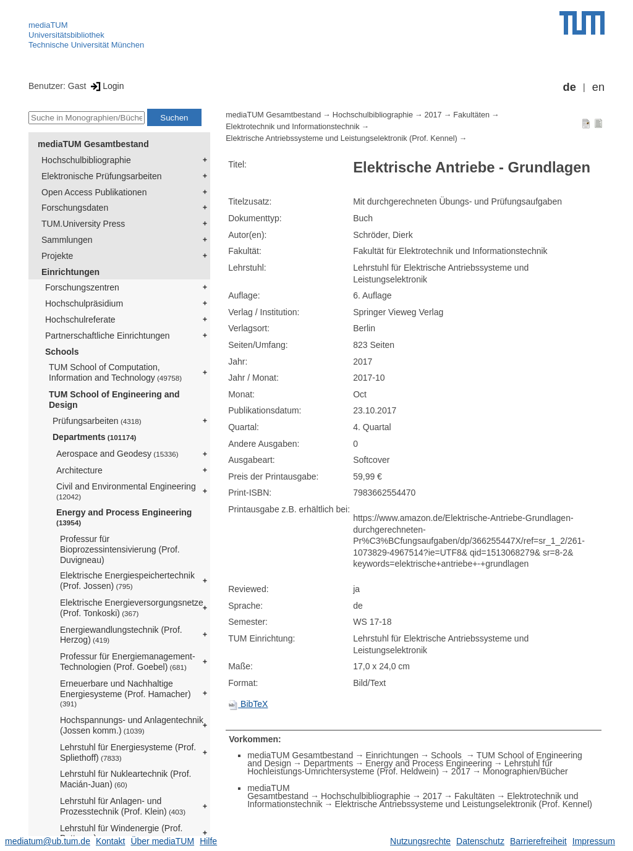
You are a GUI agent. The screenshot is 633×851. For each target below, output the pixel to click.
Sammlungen (67, 240)
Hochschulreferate (80, 319)
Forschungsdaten (74, 208)
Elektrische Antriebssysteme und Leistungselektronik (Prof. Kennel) (341, 138)
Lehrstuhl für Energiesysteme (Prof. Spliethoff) (128, 752)
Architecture (79, 470)
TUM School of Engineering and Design (114, 399)
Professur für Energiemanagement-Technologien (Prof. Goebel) (127, 661)
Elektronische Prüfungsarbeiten (101, 176)
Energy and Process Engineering (124, 517)
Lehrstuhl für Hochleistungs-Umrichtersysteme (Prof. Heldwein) (400, 767)
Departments (95, 437)
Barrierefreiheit (538, 841)
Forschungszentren (82, 287)
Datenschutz (480, 841)
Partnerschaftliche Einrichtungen (107, 336)
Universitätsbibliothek (66, 35)
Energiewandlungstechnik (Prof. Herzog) (121, 635)
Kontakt (110, 841)
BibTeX (248, 704)
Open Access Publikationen (94, 192)
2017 (433, 115)
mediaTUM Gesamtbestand (93, 144)
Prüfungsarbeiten (97, 421)
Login (106, 86)
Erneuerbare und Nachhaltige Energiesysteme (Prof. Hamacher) (125, 693)
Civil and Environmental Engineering (126, 491)
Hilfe (208, 841)
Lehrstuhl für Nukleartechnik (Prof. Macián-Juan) (125, 779)
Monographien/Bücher (525, 771)
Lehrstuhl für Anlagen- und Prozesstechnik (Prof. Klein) (122, 806)
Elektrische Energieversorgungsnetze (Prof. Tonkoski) (131, 608)
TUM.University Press (83, 224)
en (598, 87)
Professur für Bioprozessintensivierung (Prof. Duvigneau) (120, 549)
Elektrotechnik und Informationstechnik (292, 126)
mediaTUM (48, 25)
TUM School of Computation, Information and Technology (115, 372)
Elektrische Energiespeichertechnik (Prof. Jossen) (127, 580)
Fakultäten (471, 115)
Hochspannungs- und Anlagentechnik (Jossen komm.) (131, 725)
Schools (62, 352)
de (569, 87)
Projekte (57, 256)
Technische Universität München (86, 44)
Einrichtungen (70, 272)
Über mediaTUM (162, 841)
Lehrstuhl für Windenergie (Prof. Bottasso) (121, 833)
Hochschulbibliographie (86, 160)
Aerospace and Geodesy (117, 454)
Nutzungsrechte (420, 841)
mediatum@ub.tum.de (47, 841)
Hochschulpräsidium (84, 303)
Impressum (593, 841)
